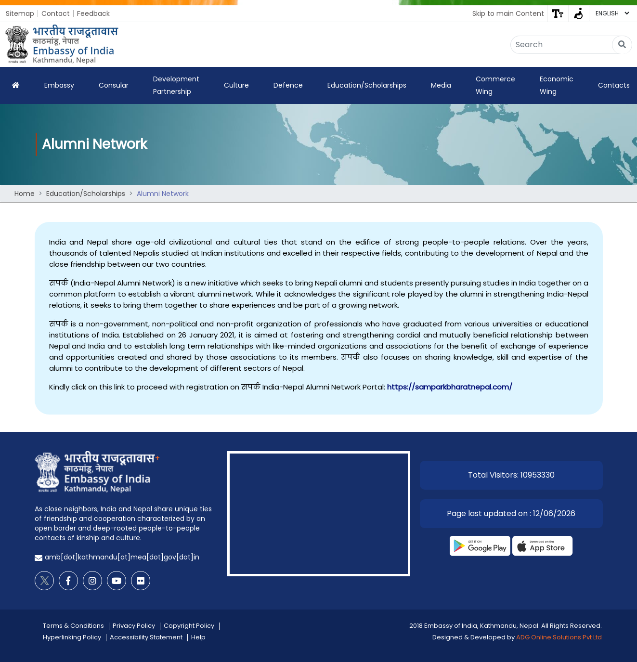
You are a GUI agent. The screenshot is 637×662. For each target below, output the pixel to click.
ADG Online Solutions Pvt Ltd (559, 637)
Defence (288, 85)
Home (24, 193)
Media (441, 85)
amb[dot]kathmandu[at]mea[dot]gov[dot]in (122, 557)
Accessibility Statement (146, 637)
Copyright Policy (189, 625)
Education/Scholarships (366, 85)
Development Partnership (176, 85)
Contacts (614, 85)
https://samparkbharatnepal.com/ (449, 387)
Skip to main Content (508, 13)
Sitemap (20, 13)
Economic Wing (556, 85)
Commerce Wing (495, 85)
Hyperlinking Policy (72, 637)
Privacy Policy (134, 625)
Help (198, 637)
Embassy (59, 85)
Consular (114, 85)
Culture (236, 85)
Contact (55, 13)
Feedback (93, 13)
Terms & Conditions (73, 625)
